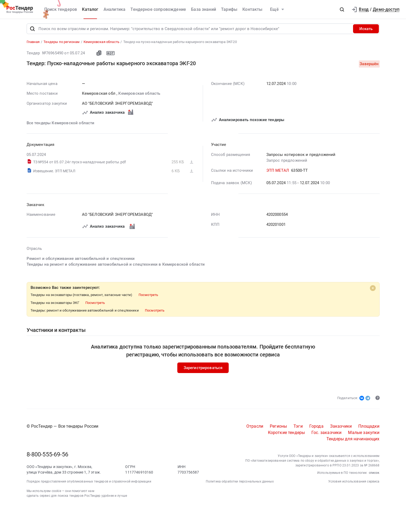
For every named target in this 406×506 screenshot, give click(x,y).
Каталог (90, 9)
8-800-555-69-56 (47, 455)
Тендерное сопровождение (158, 9)
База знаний (203, 9)
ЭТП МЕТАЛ (277, 171)
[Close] (373, 289)
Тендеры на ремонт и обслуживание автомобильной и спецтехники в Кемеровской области (116, 265)
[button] (342, 9)
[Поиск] (32, 30)
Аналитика (114, 9)
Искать (366, 30)
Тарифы (229, 9)
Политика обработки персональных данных (240, 483)
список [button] (374, 474)
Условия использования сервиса (354, 483)
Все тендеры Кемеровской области (61, 124)
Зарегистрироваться (203, 369)
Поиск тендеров (60, 9)
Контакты (252, 9)
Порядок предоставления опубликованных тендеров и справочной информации (89, 483)
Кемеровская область (139, 95)
